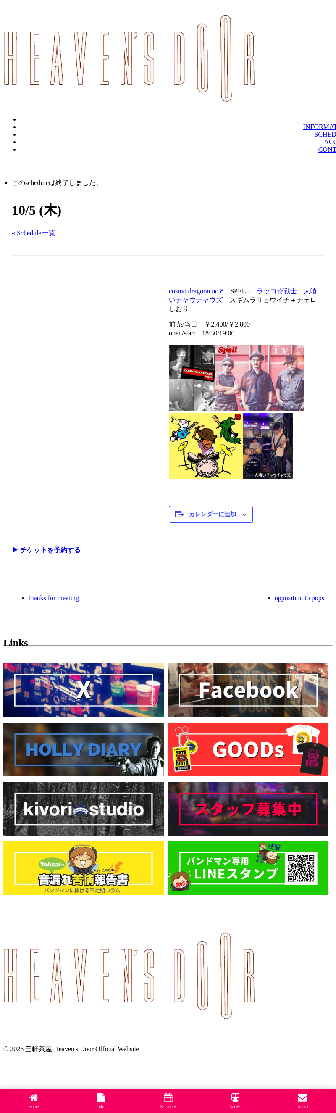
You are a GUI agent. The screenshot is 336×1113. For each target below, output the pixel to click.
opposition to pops (299, 597)
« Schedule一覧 (33, 233)
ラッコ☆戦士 (277, 291)
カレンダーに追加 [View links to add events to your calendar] (212, 514)
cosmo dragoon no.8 (196, 291)
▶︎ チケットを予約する (46, 550)
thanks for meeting (54, 597)
